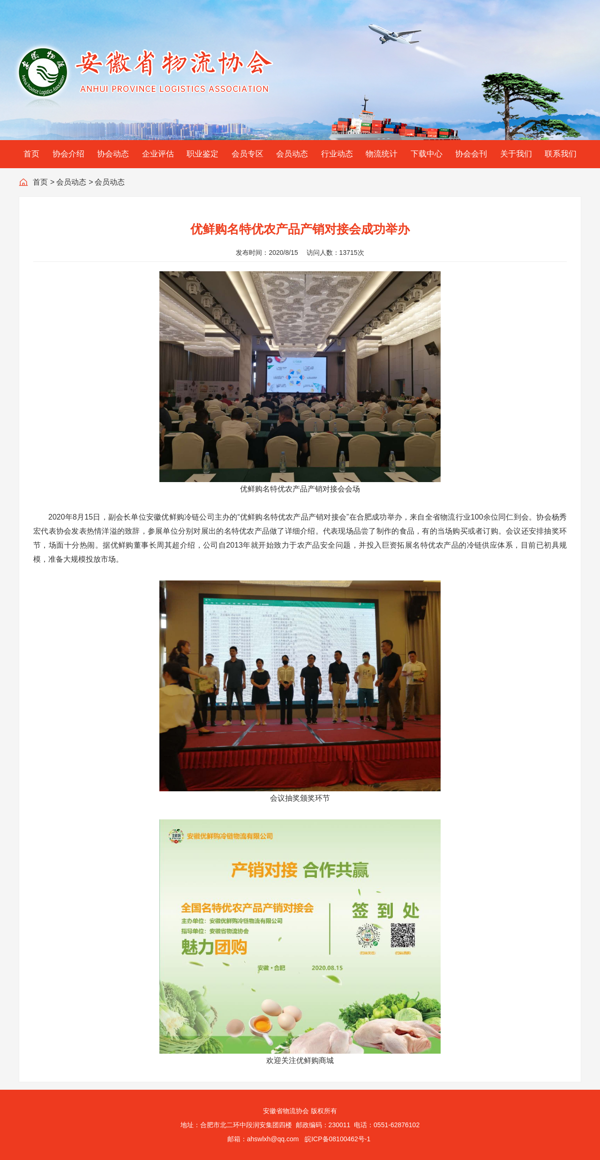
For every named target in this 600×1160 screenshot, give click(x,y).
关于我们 (516, 153)
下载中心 (426, 153)
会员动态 (292, 153)
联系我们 (561, 153)
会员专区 (247, 153)
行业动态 (337, 153)
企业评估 (158, 153)
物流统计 (382, 153)
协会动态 (113, 153)
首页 (31, 153)
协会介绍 (68, 153)
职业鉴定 (202, 153)
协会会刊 (471, 153)
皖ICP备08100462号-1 (337, 1139)
